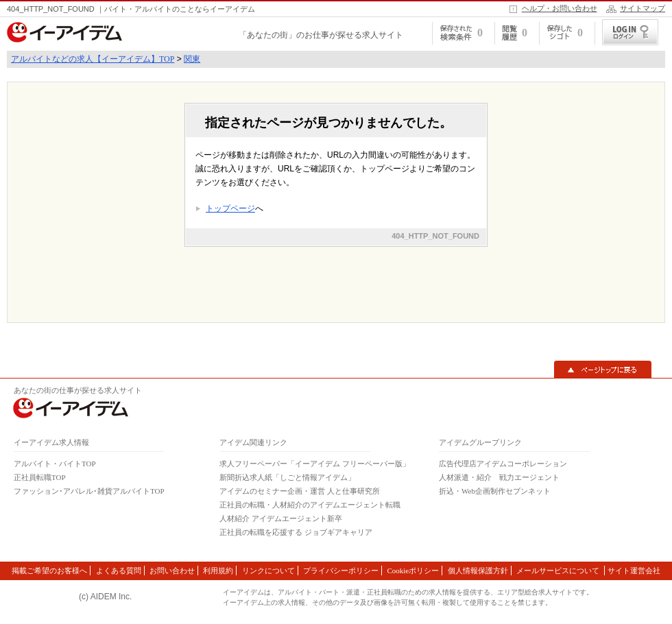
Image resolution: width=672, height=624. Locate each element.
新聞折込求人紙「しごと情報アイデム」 (287, 477)
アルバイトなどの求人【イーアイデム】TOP (92, 59)
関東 (192, 59)
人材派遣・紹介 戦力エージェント (499, 477)
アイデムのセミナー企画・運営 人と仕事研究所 (299, 491)
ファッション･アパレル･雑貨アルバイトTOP (89, 491)
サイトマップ (642, 8)
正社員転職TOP (40, 477)
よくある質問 (118, 570)
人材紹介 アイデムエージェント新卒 (280, 518)
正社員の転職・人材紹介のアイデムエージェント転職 (309, 505)
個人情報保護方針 (478, 570)
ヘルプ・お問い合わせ (559, 8)
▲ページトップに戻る (602, 370)
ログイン (630, 32)
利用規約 (218, 570)
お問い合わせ (172, 570)
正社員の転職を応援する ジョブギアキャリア (295, 532)
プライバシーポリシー (341, 570)
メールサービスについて (558, 570)
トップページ (230, 208)
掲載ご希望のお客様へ (49, 570)
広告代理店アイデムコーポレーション (503, 463)
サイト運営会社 (634, 570)
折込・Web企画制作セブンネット (495, 491)
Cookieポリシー (413, 570)
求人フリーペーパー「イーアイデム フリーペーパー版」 (314, 463)
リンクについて (268, 570)
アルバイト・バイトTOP (55, 463)
